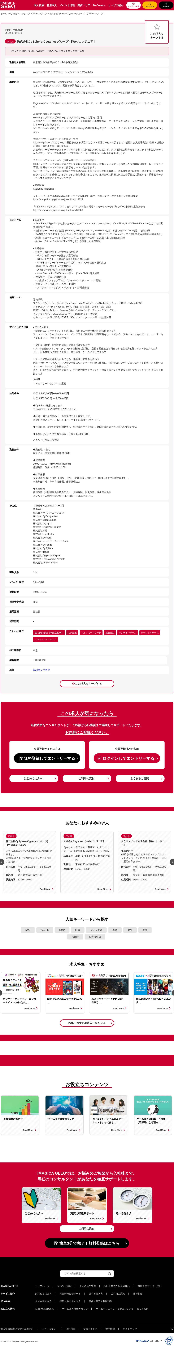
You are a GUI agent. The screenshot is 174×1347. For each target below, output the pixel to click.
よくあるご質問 (139, 778)
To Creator (99, 5)
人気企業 (72, 632)
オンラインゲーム (127, 632)
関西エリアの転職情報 (100, 1300)
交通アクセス (90, 1326)
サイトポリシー (50, 1326)
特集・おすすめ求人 (70, 1300)
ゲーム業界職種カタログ (75, 1306)
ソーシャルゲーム (150, 632)
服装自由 (109, 632)
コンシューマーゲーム (46, 639)
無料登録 (166, 6)
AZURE (45, 930)
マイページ (150, 6)
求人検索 (39, 5)
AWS (27, 930)
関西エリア (84, 5)
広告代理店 (95, 936)
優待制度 (137, 1293)
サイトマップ (130, 1326)
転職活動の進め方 (44, 1306)
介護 (145, 930)
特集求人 (52, 5)
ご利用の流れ (86, 778)
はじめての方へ (33, 778)
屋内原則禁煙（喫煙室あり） (49, 632)
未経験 (75, 936)
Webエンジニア (41, 670)
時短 (77, 930)
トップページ (42, 1286)
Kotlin (62, 930)
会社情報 (70, 1326)
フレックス (96, 930)
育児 (130, 930)
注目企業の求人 (43, 1300)
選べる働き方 (96, 1293)
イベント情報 (67, 5)
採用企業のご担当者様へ (117, 1286)
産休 (115, 930)
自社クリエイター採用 (149, 1286)
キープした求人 (133, 6)
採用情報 (110, 1326)
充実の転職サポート (70, 1293)
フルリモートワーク (91, 632)
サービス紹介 (115, 5)
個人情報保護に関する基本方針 (17, 1326)
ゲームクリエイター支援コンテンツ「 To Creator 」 (123, 1306)
